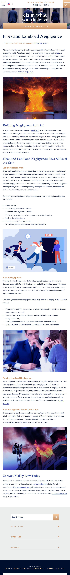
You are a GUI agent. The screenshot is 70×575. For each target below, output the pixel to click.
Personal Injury (41, 43)
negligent (35, 130)
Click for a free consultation (35, 26)
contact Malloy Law (40, 484)
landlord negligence (25, 72)
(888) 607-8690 (40, 5)
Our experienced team (22, 487)
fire (57, 53)
